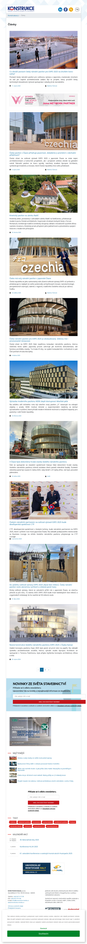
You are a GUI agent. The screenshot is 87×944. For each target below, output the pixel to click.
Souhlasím (43, 934)
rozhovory (28, 826)
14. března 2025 (16, 416)
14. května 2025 (16, 293)
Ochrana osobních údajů (15, 906)
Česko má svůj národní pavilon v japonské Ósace (30, 278)
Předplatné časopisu (14, 908)
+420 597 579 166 (16, 898)
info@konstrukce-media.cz (20, 900)
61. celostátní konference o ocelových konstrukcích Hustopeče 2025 (46, 853)
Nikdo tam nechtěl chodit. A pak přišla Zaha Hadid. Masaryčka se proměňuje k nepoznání (44, 769)
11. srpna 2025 (16, 86)
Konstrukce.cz (13, 15)
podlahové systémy (61, 822)
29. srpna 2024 (16, 659)
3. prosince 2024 (17, 539)
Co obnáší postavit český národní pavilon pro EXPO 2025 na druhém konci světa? (41, 72)
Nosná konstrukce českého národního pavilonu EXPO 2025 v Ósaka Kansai (41, 645)
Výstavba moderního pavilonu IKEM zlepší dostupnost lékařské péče (39, 401)
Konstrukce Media (16, 826)
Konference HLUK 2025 (29, 846)
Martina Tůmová (52, 86)
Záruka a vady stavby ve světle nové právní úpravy (35, 758)
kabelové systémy (24, 822)
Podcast (72, 822)
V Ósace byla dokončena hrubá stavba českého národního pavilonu (38, 461)
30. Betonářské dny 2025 (29, 840)
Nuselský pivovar (52, 826)
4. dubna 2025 (16, 355)
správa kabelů (47, 822)
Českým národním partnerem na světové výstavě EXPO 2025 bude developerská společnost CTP (38, 523)
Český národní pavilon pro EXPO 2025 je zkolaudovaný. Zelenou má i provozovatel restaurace (39, 339)
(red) (48, 476)
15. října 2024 (16, 599)
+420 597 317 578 (18, 896)
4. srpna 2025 (16, 170)
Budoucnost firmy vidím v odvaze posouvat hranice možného (38, 764)
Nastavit (43, 928)
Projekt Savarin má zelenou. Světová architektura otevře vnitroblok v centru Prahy (45, 781)
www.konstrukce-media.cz (16, 902)
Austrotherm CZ (39, 826)
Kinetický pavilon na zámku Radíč (24, 215)
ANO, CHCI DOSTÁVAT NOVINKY (49, 702)
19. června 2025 (16, 232)
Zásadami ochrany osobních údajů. (69, 706)
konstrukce (36, 822)
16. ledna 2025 (16, 476)
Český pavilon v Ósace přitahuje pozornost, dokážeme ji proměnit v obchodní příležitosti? (43, 154)
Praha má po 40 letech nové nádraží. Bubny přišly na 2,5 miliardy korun (42, 775)
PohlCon (13, 822)
